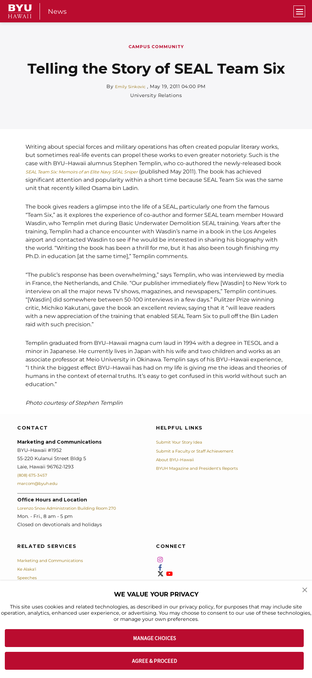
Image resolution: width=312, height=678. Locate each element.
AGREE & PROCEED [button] (154, 660)
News (58, 11)
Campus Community (156, 46)
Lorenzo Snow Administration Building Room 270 (77, 508)
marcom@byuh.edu (41, 483)
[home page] (20, 11)
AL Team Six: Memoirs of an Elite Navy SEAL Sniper (101, 171)
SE (29, 171)
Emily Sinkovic (131, 86)
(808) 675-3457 (35, 475)
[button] (305, 590)
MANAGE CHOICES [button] (154, 638)
